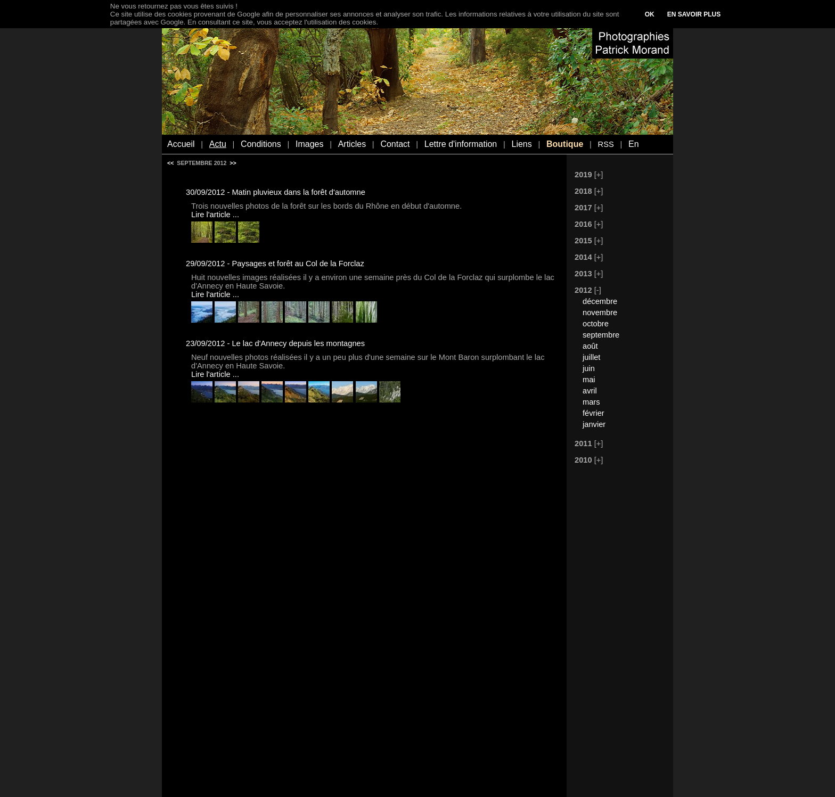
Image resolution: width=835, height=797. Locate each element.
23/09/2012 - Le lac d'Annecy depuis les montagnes (275, 343)
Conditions (261, 144)
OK (649, 14)
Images (309, 144)
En (633, 144)
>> (233, 163)
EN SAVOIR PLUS (694, 14)
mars (591, 402)
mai (589, 379)
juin (589, 368)
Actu (217, 144)
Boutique (564, 144)
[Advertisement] (614, 632)
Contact (395, 144)
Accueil (181, 144)
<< (170, 163)
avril (590, 391)
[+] (598, 174)
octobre (596, 323)
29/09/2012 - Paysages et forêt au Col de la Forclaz (275, 263)
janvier (594, 424)
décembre (600, 301)
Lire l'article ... (215, 214)
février (593, 413)
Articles (352, 144)
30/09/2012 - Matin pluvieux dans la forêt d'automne (275, 192)
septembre (601, 335)
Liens (521, 144)
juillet (591, 357)
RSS (606, 144)
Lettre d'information (460, 144)
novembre (600, 312)
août (590, 346)
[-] (597, 290)
